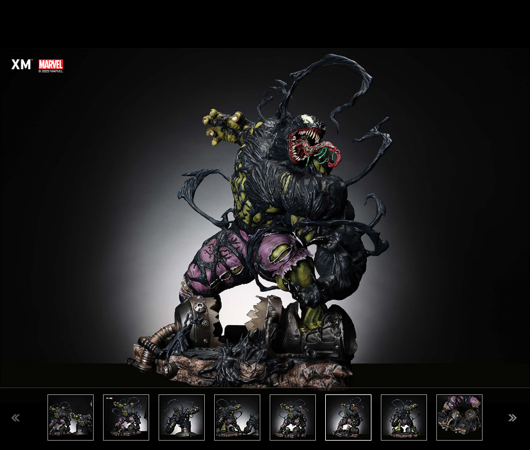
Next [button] (512, 417)
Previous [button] (15, 417)
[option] (265, 225)
